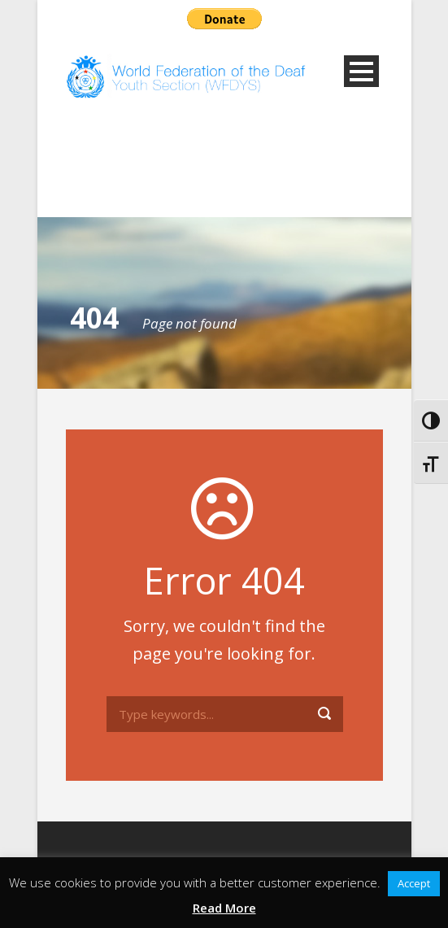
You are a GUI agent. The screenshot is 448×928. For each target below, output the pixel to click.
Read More (224, 908)
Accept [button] (414, 883)
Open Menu (361, 71)
